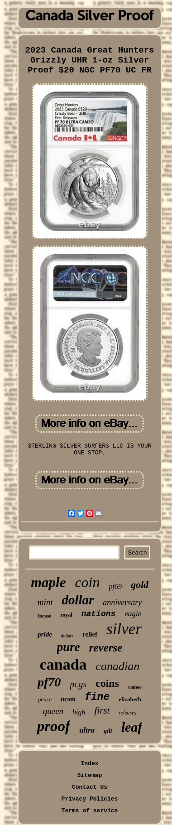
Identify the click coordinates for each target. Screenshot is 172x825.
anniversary (122, 602)
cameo (135, 687)
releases (127, 712)
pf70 (49, 682)
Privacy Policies (90, 799)
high (78, 712)
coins (107, 683)
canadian (118, 666)
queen (53, 711)
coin (87, 582)
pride (45, 634)
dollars (67, 635)
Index (89, 763)
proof (53, 726)
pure (68, 647)
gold (139, 584)
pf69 (115, 586)
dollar (78, 600)
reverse (106, 648)
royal (66, 615)
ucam (68, 699)
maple (48, 582)
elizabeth (130, 699)
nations (98, 613)
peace (45, 699)
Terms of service (90, 810)
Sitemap (89, 775)
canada (63, 664)
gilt (108, 731)
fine (97, 697)
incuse (44, 615)
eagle (132, 613)
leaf (132, 726)
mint (45, 602)
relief (89, 634)
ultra (87, 730)
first (102, 710)
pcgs (78, 684)
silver (124, 629)
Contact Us (89, 787)
